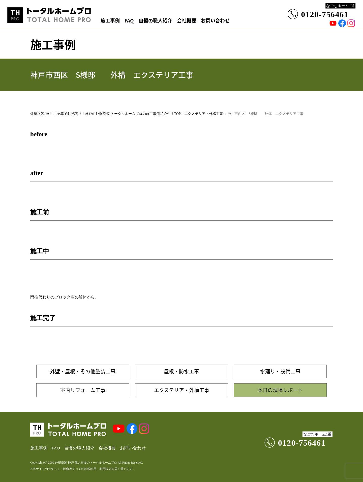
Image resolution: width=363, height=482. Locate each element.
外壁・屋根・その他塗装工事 (82, 371)
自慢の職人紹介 (155, 20)
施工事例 (110, 20)
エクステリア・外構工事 (203, 114)
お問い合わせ (215, 20)
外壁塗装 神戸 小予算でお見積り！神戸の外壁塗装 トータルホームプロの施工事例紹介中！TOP (105, 114)
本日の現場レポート (280, 390)
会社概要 (186, 20)
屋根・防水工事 (181, 371)
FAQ (129, 20)
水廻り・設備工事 (280, 371)
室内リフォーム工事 (82, 390)
